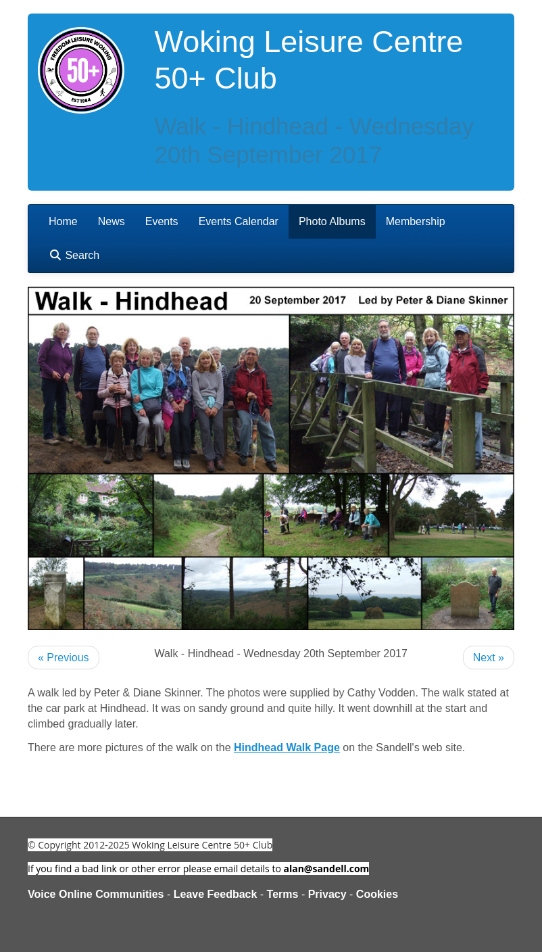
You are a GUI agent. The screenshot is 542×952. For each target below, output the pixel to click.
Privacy (327, 894)
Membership (415, 221)
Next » (488, 657)
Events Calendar (238, 221)
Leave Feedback (215, 894)
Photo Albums (332, 221)
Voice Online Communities (96, 894)
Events (161, 221)
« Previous (63, 657)
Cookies (377, 894)
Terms (283, 894)
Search (74, 255)
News (111, 221)
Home (63, 221)
